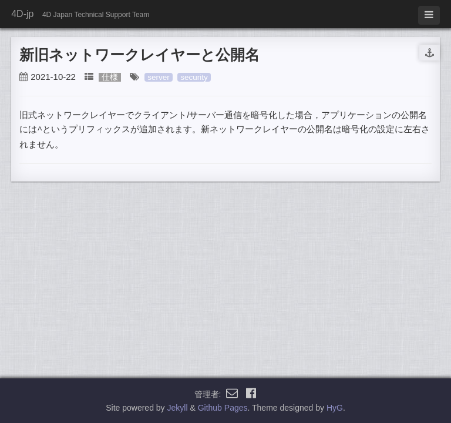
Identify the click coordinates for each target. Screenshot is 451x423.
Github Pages (223, 407)
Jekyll (177, 407)
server (158, 77)
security (194, 77)
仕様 (110, 77)
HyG (335, 407)
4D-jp (22, 14)
